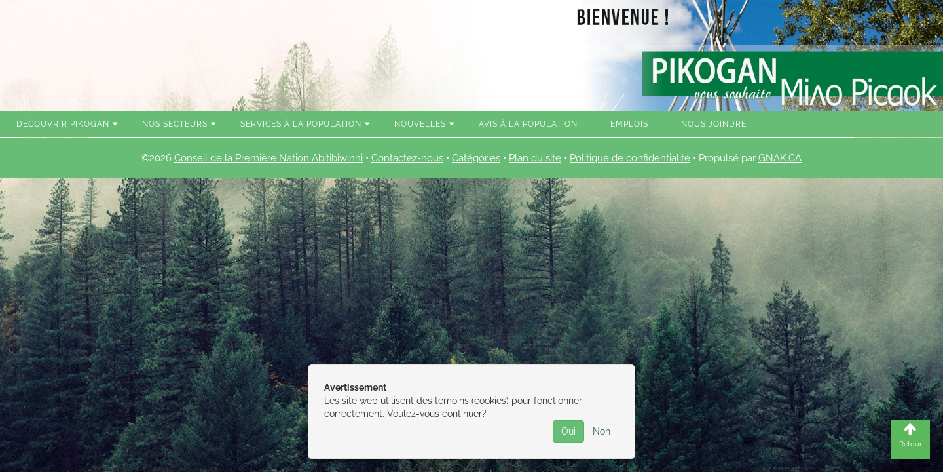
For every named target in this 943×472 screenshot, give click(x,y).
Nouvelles (420, 123)
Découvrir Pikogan (62, 123)
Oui (568, 431)
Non (601, 431)
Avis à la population (528, 123)
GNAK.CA (780, 158)
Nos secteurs (175, 123)
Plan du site (535, 158)
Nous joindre (714, 123)
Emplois (629, 123)
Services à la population (300, 123)
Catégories (476, 158)
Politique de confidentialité (630, 158)
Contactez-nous (407, 158)
